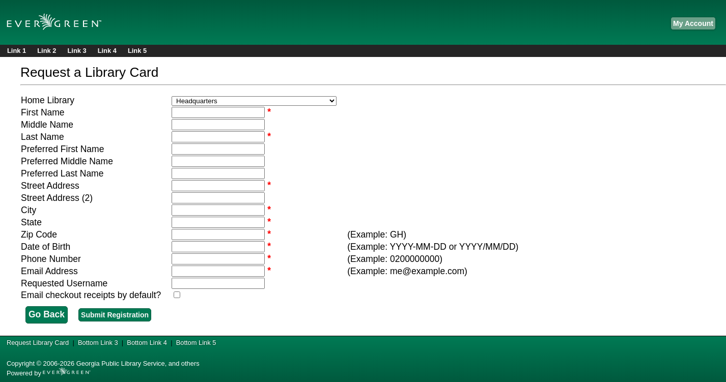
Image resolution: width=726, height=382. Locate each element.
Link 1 (16, 50)
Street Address (50, 186)
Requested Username (64, 283)
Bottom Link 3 (98, 342)
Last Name (42, 137)
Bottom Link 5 (196, 342)
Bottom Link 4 (147, 342)
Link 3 (76, 50)
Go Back (47, 314)
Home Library (47, 100)
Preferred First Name (62, 149)
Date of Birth (45, 247)
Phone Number (51, 259)
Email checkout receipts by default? (91, 295)
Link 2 (46, 50)
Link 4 (107, 50)
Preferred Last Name (62, 173)
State (31, 222)
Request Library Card (38, 342)
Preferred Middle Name (67, 161)
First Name (43, 112)
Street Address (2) (57, 198)
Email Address (49, 271)
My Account (693, 23)
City (28, 210)
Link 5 (137, 50)
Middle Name (47, 125)
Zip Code (39, 234)
